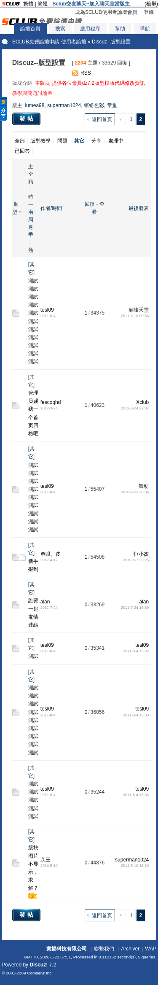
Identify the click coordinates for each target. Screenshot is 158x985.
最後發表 (139, 208)
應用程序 (90, 29)
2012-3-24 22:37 (135, 408)
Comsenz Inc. (40, 973)
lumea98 (34, 105)
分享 (96, 141)
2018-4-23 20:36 (135, 492)
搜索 (60, 29)
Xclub (142, 402)
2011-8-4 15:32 (136, 651)
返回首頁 (102, 119)
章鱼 (112, 105)
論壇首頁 (30, 29)
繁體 (28, 4)
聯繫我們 (104, 949)
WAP (150, 949)
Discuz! (38, 965)
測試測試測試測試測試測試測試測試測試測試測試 (33, 321)
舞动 (144, 486)
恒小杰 (141, 554)
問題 (62, 141)
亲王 (45, 860)
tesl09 (47, 310)
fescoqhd (50, 402)
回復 (90, 204)
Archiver (130, 949)
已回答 (22, 151)
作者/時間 (51, 208)
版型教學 (40, 141)
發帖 (27, 118)
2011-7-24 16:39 (135, 608)
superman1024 (64, 105)
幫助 (120, 29)
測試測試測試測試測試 (33, 800)
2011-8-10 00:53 (135, 316)
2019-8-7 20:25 (136, 560)
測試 (33, 656)
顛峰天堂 (139, 310)
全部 (20, 141)
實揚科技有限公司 (66, 949)
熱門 (30, 250)
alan (45, 602)
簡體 (42, 4)
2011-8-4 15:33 (136, 715)
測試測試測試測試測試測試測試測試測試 (33, 497)
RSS (85, 73)
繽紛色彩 (94, 105)
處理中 (115, 141)
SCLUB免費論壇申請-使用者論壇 (49, 42)
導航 (145, 29)
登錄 (149, 12)
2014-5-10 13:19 (135, 866)
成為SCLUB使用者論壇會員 (106, 12)
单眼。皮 (50, 554)
